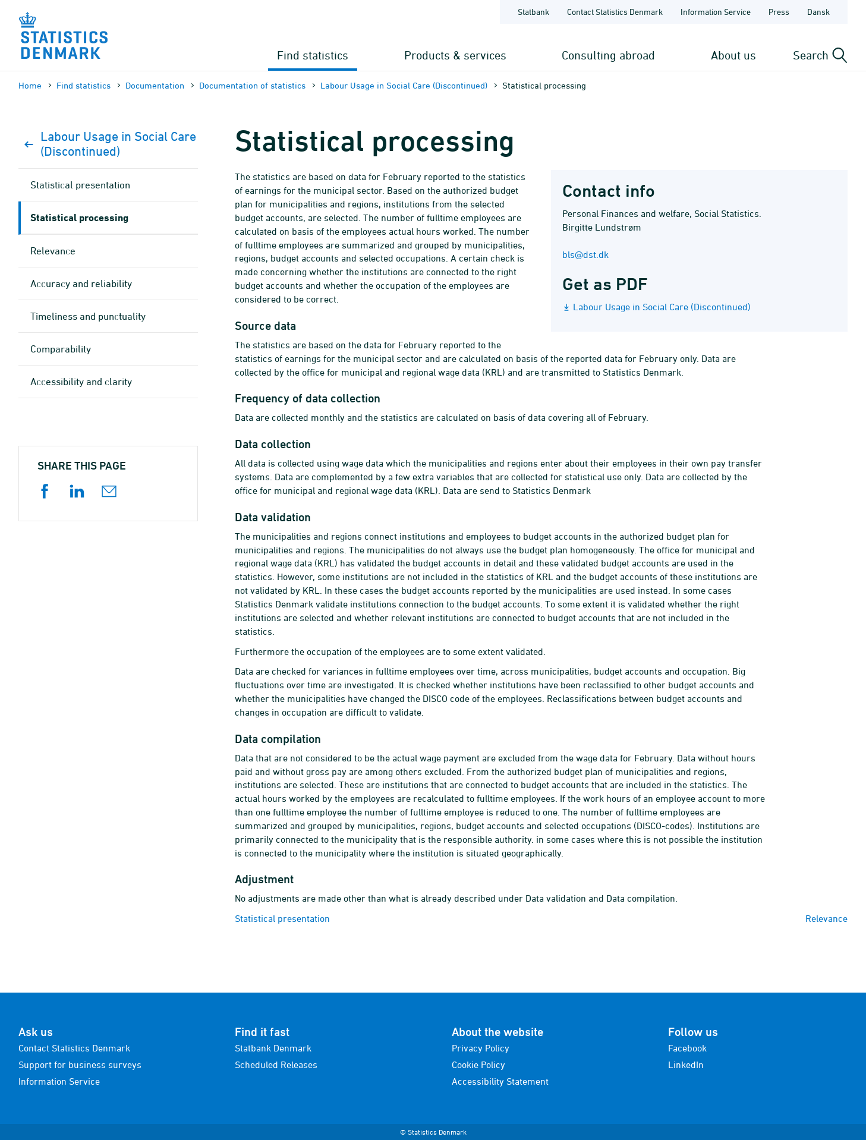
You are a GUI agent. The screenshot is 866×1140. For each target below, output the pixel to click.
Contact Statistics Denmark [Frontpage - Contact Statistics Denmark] (615, 12)
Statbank (533, 12)
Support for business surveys (79, 1064)
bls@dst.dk (585, 254)
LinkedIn (686, 1064)
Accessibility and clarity (81, 382)
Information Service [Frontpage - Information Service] (716, 12)
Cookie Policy (478, 1064)
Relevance (826, 918)
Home (30, 85)
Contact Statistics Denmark (74, 1048)
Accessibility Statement (500, 1081)
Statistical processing (79, 217)
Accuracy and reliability (81, 283)
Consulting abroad (608, 55)
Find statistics (312, 55)
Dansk (818, 12)
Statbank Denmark (273, 1048)
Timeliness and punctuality (88, 316)
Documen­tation (154, 85)
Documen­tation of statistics (252, 85)
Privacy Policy (480, 1048)
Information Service (59, 1081)
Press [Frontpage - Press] (779, 12)
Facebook (687, 1048)
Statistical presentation (282, 918)
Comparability (60, 349)
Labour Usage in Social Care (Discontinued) (403, 85)
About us (733, 55)
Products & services (455, 55)
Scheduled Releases (276, 1064)
